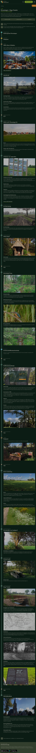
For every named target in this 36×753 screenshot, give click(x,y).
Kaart (34, 5)
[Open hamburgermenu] (34, 2)
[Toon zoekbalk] (23, 2)
